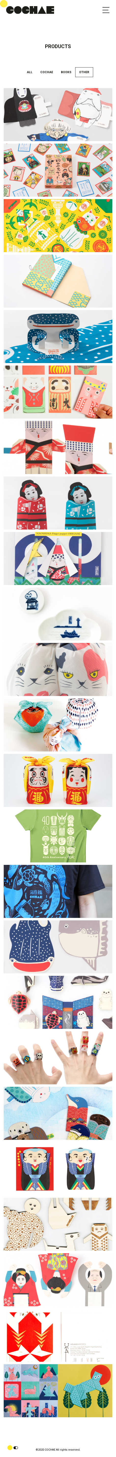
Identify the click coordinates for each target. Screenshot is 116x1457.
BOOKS (66, 72)
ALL (29, 72)
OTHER (84, 72)
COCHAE (46, 72)
